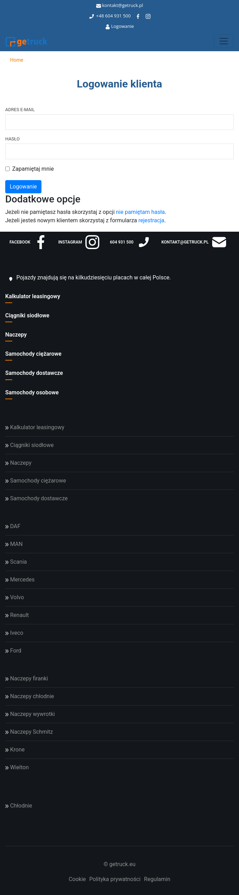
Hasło (12, 138)
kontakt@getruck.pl (119, 5)
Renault (17, 615)
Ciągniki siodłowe (27, 315)
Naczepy (16, 334)
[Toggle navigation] (223, 41)
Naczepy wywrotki (30, 714)
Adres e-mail (20, 109)
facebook (28, 242)
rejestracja (151, 220)
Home (14, 60)
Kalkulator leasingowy (32, 296)
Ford (13, 650)
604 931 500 (118, 16)
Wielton (17, 767)
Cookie (77, 879)
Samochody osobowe (32, 392)
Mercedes (19, 579)
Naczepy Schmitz (29, 731)
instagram (78, 242)
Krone (15, 749)
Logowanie (119, 26)
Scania (16, 561)
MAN (14, 544)
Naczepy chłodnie (29, 696)
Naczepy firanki (26, 678)
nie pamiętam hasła (140, 212)
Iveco (14, 633)
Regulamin (157, 879)
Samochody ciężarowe (33, 353)
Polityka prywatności (114, 879)
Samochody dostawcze (34, 373)
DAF (13, 526)
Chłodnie (18, 805)
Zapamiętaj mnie (33, 168)
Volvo (14, 597)
